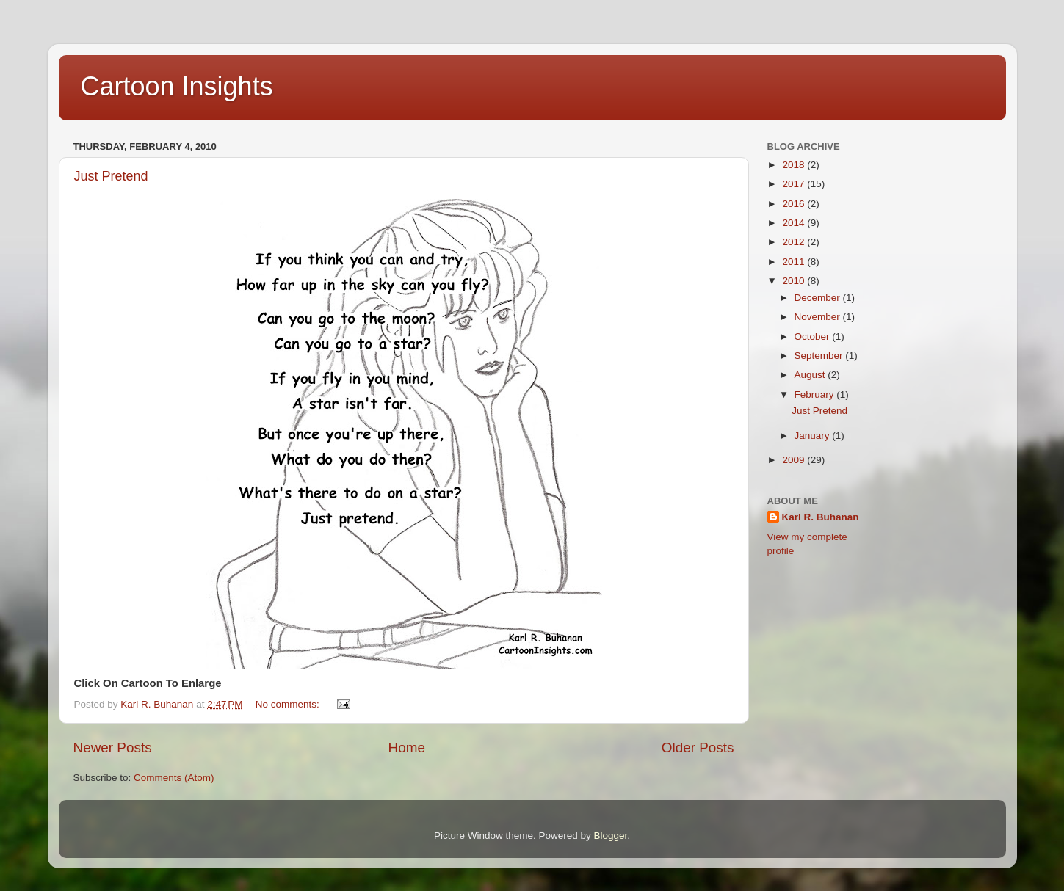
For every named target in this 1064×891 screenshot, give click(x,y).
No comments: (289, 704)
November (819, 316)
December (819, 297)
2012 (794, 241)
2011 (794, 261)
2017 (794, 183)
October (814, 336)
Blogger (611, 835)
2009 (794, 459)
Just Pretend (111, 176)
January (814, 435)
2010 (794, 280)
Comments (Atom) (174, 777)
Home (406, 747)
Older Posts (698, 747)
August (811, 374)
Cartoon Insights (177, 86)
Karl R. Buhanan (820, 517)
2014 (794, 222)
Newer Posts (112, 747)
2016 (794, 203)
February (816, 394)
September (820, 355)
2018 (794, 164)
